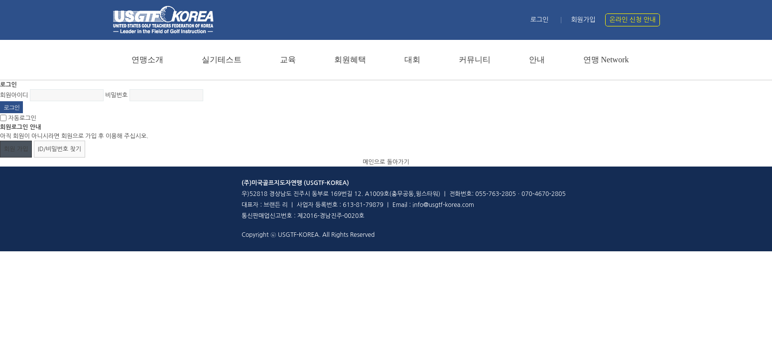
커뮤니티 (475, 59)
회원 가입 (16, 149)
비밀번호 (116, 95)
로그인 (539, 19)
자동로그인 (22, 118)
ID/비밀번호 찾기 (59, 149)
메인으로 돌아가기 (386, 162)
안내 (537, 59)
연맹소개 (147, 59)
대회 (412, 59)
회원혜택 (350, 59)
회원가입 (583, 19)
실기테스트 (222, 59)
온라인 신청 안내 (633, 19)
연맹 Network (606, 59)
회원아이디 (14, 95)
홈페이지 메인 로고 (163, 20)
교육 (288, 59)
